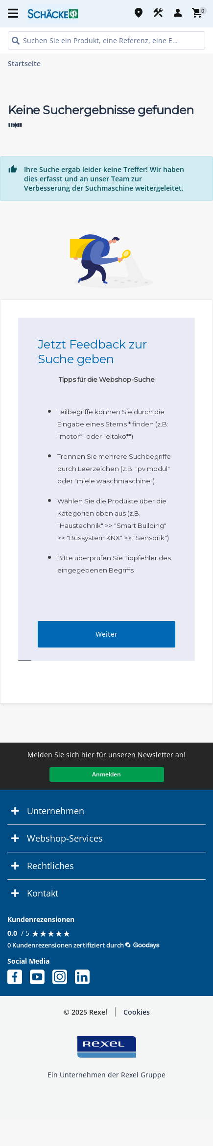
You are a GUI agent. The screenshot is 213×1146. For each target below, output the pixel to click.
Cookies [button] (136, 1012)
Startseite (24, 63)
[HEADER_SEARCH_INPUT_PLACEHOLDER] (106, 40)
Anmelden (106, 774)
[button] (106, 810)
